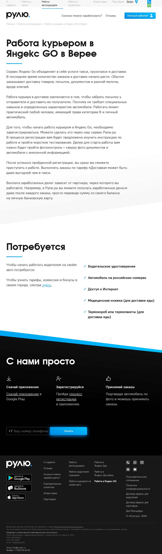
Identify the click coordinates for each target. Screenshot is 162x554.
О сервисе (49, 462)
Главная (10, 23)
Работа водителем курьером (79, 473)
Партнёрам (50, 499)
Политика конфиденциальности (138, 487)
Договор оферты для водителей (137, 495)
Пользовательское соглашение (136, 478)
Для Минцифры (134, 510)
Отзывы (111, 15)
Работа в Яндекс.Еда (100, 464)
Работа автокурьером (30, 23)
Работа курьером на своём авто (80, 483)
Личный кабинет (137, 15)
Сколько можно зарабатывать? (82, 15)
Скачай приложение (22, 394)
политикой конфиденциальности (68, 527)
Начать (68, 431)
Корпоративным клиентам (52, 485)
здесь (46, 285)
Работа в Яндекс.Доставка (103, 473)
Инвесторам (50, 493)
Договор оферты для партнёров (137, 504)
